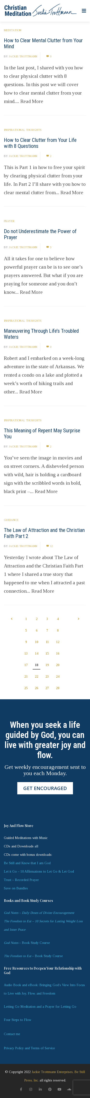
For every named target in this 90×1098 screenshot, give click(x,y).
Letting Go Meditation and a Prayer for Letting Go (40, 1006)
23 (47, 676)
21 (26, 676)
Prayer (9, 221)
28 (57, 688)
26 (36, 688)
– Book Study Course (27, 943)
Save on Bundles (16, 888)
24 (57, 676)
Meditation (12, 30)
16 (57, 653)
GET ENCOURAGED (45, 788)
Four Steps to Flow (17, 1020)
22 (36, 676)
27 (47, 688)
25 (26, 688)
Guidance (11, 520)
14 (36, 653)
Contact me (12, 1034)
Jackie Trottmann (23, 56)
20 (57, 665)
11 (47, 642)
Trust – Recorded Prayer (21, 880)
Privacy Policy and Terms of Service (29, 1048)
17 (26, 665)
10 (36, 642)
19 (47, 665)
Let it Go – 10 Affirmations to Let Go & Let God (39, 871)
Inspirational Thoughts (23, 130)
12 (49, 546)
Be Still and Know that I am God (27, 863)
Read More (31, 101)
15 (47, 653)
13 (26, 653)
